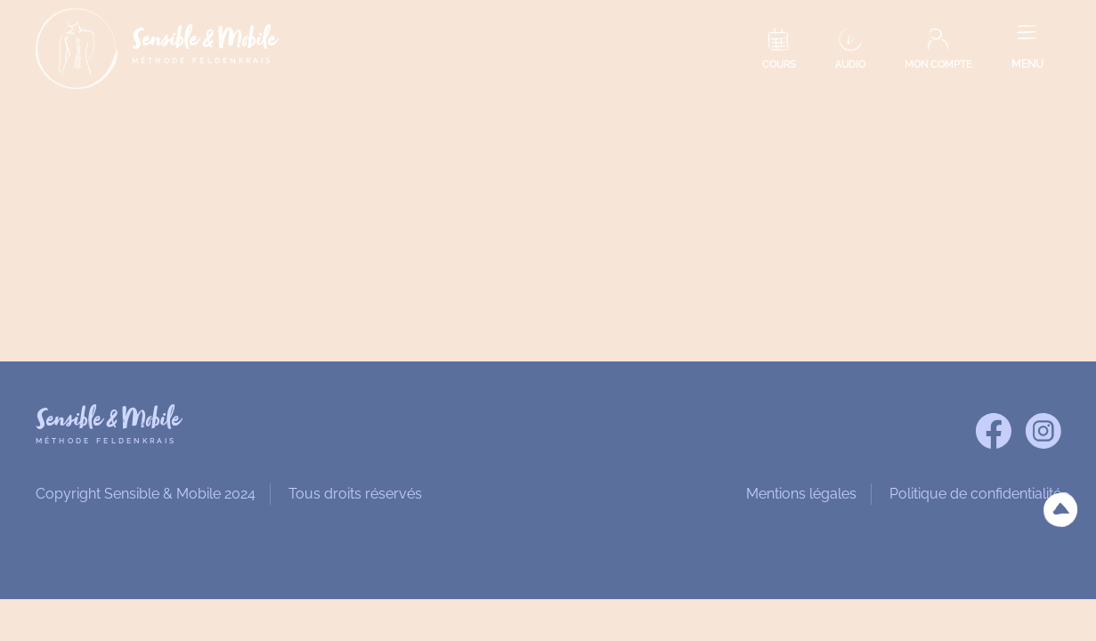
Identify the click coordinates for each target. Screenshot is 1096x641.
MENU (1027, 64)
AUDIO (850, 64)
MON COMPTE (938, 64)
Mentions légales (801, 493)
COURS (779, 64)
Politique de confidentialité (975, 493)
